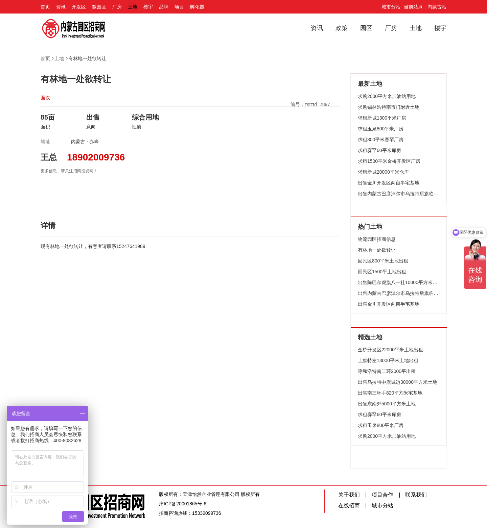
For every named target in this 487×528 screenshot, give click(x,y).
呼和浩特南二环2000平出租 (387, 371)
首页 (45, 6)
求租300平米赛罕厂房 (380, 139)
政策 (341, 28)
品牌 (163, 6)
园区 (366, 28)
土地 (132, 6)
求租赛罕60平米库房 (379, 150)
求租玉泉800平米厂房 (380, 128)
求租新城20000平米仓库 (383, 172)
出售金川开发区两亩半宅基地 (388, 182)
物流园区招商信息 (377, 239)
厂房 (117, 6)
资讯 (61, 6)
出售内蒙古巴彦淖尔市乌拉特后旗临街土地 (399, 193)
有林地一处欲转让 (87, 58)
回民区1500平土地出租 (382, 271)
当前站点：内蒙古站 (425, 6)
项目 (179, 6)
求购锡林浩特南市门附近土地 (388, 107)
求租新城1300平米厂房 (382, 118)
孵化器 (197, 6)
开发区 (79, 6)
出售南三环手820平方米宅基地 (390, 393)
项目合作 (382, 495)
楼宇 (148, 6)
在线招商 (349, 505)
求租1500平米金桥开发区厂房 (389, 161)
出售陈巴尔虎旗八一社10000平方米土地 (399, 282)
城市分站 (390, 6)
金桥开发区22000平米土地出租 (390, 349)
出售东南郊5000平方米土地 (387, 403)
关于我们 (349, 495)
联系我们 (416, 495)
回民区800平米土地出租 (383, 260)
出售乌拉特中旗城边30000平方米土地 (397, 382)
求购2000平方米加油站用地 (387, 96)
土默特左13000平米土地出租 (388, 360)
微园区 (99, 6)
